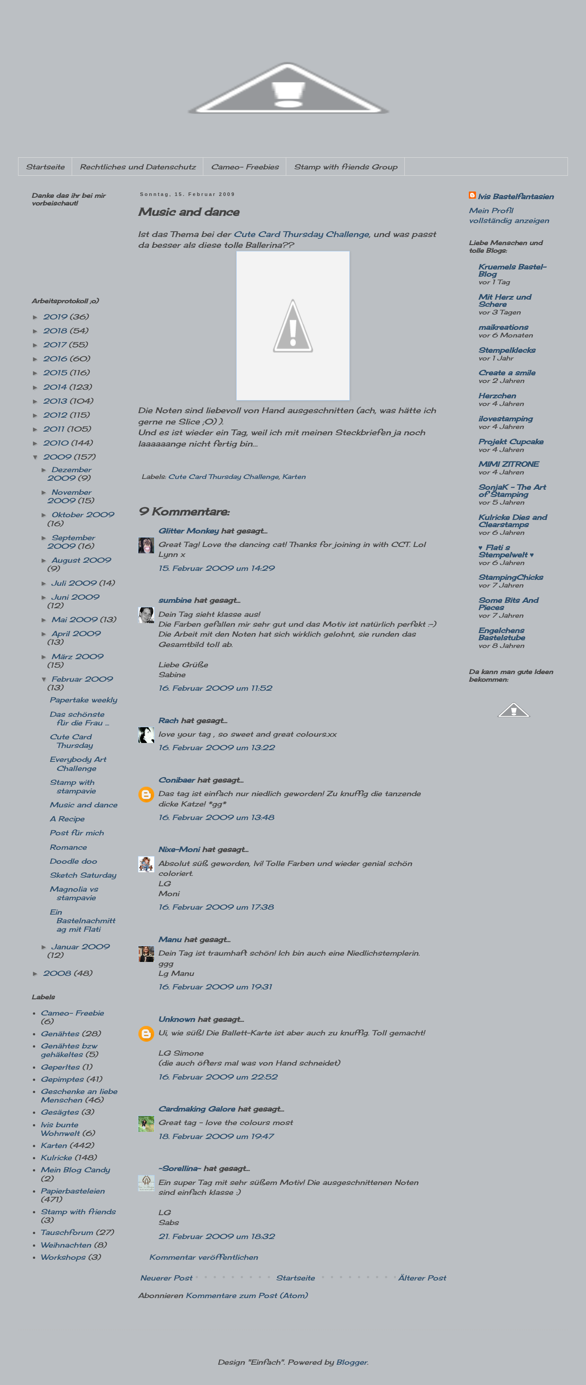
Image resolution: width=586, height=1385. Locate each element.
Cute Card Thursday (71, 741)
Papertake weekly (83, 699)
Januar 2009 (80, 946)
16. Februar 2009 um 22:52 (217, 1076)
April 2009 (75, 633)
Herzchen (497, 395)
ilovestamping (505, 418)
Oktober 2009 (82, 514)
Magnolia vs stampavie (74, 893)
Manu (169, 939)
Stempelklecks (506, 350)
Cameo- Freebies (245, 166)
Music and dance (83, 804)
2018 (56, 330)
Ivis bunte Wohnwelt (60, 1129)
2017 (56, 344)
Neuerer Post (166, 1277)
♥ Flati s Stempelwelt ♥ (506, 551)
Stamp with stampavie (73, 786)
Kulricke (56, 1157)
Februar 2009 (81, 678)
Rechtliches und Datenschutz (138, 166)
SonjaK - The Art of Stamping (511, 491)
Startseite (45, 166)
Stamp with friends (78, 1211)
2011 (55, 428)
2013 (56, 400)
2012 (56, 414)
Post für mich (77, 832)
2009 (58, 456)
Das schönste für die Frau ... (79, 718)
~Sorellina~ (179, 1168)
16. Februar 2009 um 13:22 (216, 747)
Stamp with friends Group (345, 166)
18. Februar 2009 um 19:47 (215, 1136)
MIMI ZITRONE (508, 464)
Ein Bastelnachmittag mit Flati (82, 920)
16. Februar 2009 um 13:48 (216, 817)
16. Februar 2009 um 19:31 (215, 986)
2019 (56, 316)
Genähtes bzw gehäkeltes (69, 1050)
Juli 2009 (75, 583)
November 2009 (69, 496)
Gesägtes (59, 1111)
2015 (56, 372)
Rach (168, 720)
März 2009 (77, 656)
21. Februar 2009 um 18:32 (216, 1236)
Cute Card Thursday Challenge (301, 234)
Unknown (176, 1019)
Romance (68, 847)
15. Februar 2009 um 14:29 (216, 568)
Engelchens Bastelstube (501, 634)
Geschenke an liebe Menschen (79, 1095)
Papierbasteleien (73, 1190)
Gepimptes (62, 1079)
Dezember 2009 (69, 474)
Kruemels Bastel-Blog (512, 270)
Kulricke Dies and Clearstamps (512, 521)
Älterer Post (422, 1277)
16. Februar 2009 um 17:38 (216, 906)
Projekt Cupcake (510, 441)
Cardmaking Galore (196, 1108)
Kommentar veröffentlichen (203, 1257)
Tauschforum (67, 1232)
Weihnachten (66, 1244)
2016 (56, 358)
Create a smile (506, 372)
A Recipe (67, 818)
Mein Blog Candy (75, 1169)
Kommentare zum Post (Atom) (246, 1295)
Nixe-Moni (178, 849)
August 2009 (80, 560)
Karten (294, 476)
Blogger (351, 1362)
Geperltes (60, 1066)
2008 (58, 973)
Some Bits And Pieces (508, 604)
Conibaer (176, 779)
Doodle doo (73, 861)
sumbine (174, 600)
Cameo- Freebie (72, 1012)
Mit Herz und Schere (504, 300)
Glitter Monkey (188, 530)
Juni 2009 (75, 596)
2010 (57, 442)
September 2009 (71, 542)
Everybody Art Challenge (78, 763)
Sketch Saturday (83, 874)
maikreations (503, 327)
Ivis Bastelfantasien (516, 196)
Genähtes (60, 1033)
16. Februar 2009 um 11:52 (215, 687)
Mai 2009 (75, 619)
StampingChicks (510, 577)
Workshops (63, 1257)
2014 (56, 387)
